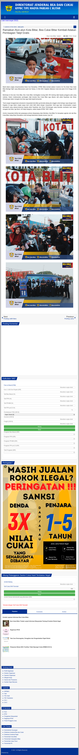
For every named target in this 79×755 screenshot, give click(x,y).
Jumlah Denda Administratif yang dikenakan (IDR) (18, 597)
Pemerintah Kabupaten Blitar (12, 739)
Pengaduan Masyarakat (11, 716)
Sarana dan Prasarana (10, 680)
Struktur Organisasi (9, 673)
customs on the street (11, 27)
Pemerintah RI (8, 743)
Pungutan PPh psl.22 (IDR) (11, 445)
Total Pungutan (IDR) (10, 450)
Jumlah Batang (8, 582)
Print (70, 36)
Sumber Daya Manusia (10, 682)
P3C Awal (7, 696)
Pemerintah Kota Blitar (10, 737)
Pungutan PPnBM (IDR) (10, 441)
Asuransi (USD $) (9, 417)
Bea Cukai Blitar (51, 36)
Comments (39, 612)
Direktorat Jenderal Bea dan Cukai (13, 732)
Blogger (11, 752)
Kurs (5, 712)
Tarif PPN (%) (8, 398)
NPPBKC (6, 691)
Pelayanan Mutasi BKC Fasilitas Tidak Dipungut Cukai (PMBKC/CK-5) (31, 647)
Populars (14, 611)
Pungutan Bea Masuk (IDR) (11, 432)
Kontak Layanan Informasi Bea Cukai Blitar (16, 617)
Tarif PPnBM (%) (8, 403)
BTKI (5, 714)
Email (74, 36)
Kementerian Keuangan (10, 730)
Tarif (5, 693)
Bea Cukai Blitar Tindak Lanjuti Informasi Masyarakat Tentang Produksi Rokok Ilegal (35, 621)
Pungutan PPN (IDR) (10, 436)
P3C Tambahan (8, 698)
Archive (64, 612)
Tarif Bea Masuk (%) (9, 394)
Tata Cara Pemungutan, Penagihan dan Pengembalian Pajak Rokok (30, 638)
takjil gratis (21, 27)
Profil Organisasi (8, 671)
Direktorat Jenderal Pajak (11, 734)
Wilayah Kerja (8, 677)
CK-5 (5, 702)
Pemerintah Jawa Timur (10, 741)
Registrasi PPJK (15, 630)
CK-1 (5, 700)
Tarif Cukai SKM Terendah (11, 586)
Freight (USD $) (8, 421)
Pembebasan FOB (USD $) (11, 412)
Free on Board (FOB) (10, 385)
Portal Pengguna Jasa (10, 720)
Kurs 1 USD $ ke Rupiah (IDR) (12, 389)
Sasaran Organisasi (9, 675)
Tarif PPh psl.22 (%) (9, 407)
